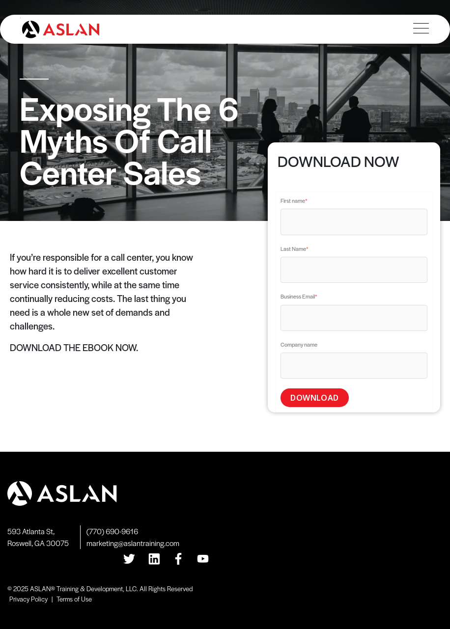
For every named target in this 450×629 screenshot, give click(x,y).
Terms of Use (74, 598)
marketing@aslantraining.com (132, 543)
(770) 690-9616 (112, 531)
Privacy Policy (28, 598)
